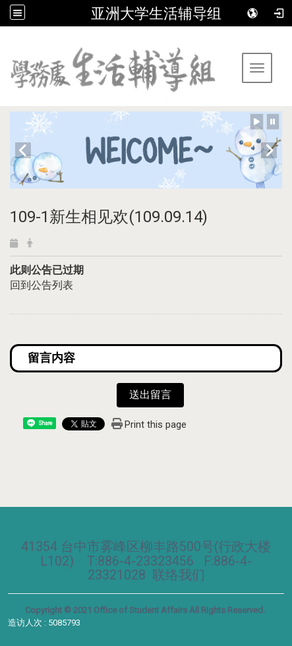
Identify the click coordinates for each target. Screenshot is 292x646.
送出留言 (150, 394)
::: (5, 42)
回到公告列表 (41, 285)
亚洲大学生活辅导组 (156, 13)
